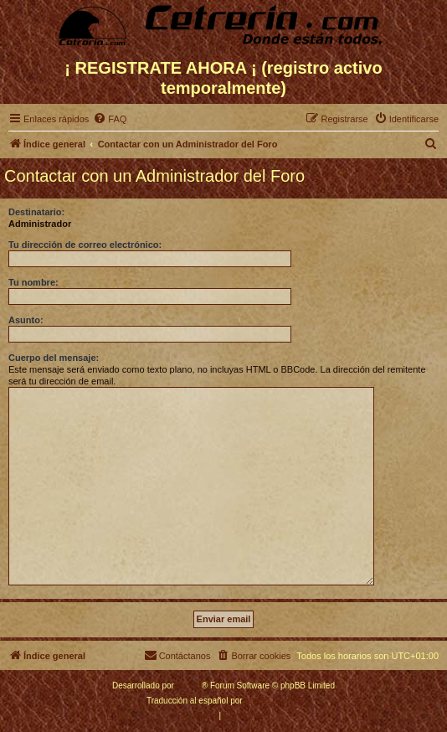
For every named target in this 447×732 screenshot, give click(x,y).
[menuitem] (109, 119)
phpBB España (272, 700)
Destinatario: (36, 212)
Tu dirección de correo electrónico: (85, 245)
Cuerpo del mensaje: (53, 358)
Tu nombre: (33, 282)
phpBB (189, 685)
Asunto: (26, 320)
